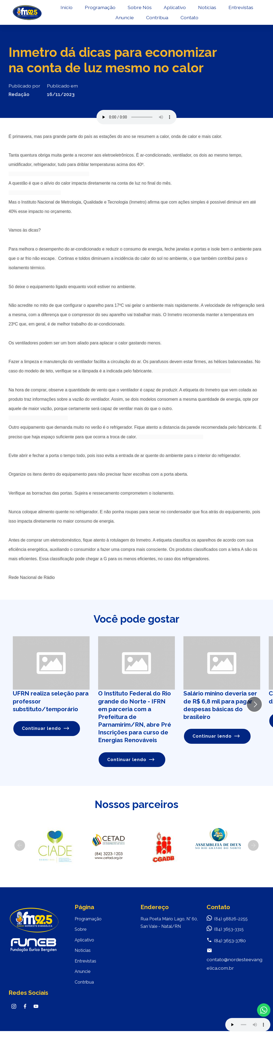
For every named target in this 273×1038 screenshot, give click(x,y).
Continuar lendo (46, 729)
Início (89, 10)
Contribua (180, 20)
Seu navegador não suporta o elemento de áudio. (136, 117)
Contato (212, 20)
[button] (19, 846)
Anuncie (147, 20)
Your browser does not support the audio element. (247, 1024)
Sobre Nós (162, 10)
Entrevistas (113, 20)
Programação (122, 10)
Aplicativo (197, 10)
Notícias (230, 10)
